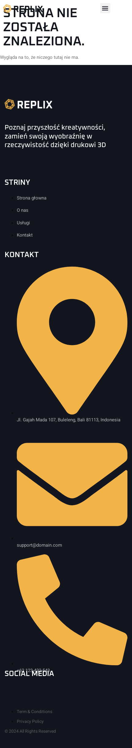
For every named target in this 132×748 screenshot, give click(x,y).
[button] (105, 8)
